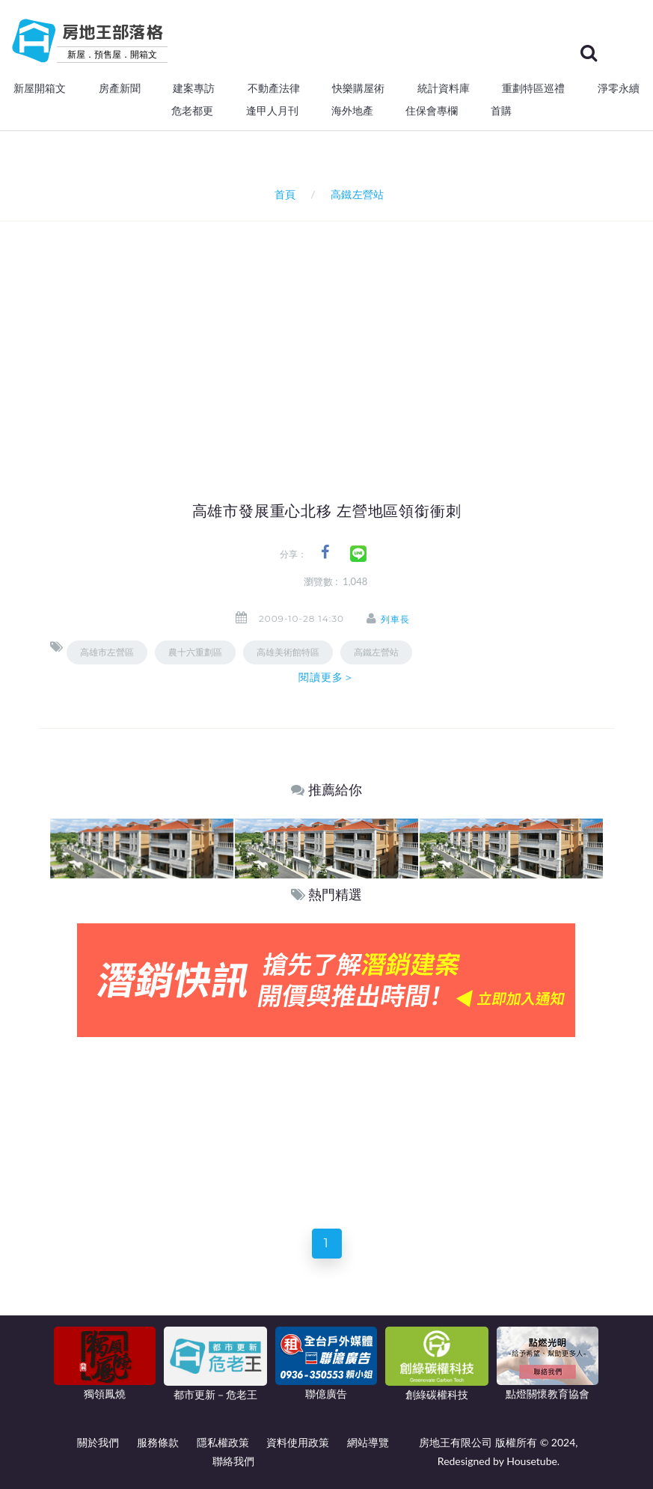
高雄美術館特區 (288, 652)
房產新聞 (120, 88)
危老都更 (192, 110)
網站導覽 (368, 1442)
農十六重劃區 (195, 652)
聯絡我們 (233, 1461)
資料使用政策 (297, 1442)
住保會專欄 (431, 110)
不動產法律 (274, 88)
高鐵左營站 (376, 652)
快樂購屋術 (358, 88)
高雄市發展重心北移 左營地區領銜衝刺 (327, 511)
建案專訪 (194, 88)
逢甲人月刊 (272, 110)
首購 (501, 110)
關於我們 (98, 1442)
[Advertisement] (351, 333)
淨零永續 (619, 88)
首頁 (282, 194)
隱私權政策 (223, 1442)
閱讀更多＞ (326, 677)
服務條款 (158, 1442)
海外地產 (352, 110)
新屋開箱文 (39, 88)
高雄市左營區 (107, 652)
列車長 (396, 619)
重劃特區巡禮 (533, 88)
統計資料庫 (443, 88)
